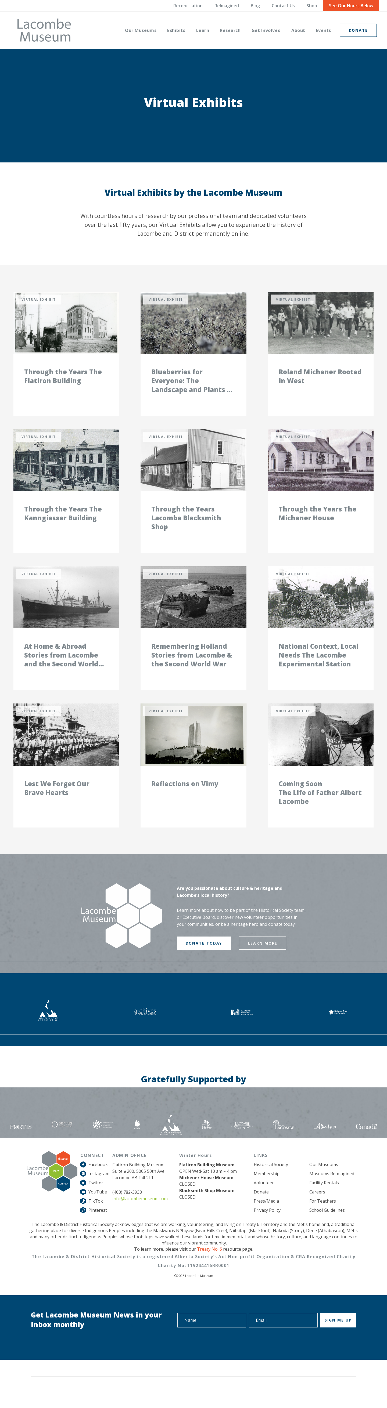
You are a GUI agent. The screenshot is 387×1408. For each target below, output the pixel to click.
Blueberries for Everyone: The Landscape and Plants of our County (192, 384)
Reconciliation (188, 6)
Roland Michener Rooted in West (320, 380)
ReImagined (226, 6)
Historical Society (271, 1179)
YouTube (97, 1206)
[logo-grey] (44, 30)
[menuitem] (141, 30)
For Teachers (322, 1215)
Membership (267, 1188)
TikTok (95, 1215)
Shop (312, 6)
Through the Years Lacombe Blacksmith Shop (186, 525)
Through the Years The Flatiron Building (63, 380)
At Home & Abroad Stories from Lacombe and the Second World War (61, 666)
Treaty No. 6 (209, 1264)
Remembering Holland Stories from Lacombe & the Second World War (191, 666)
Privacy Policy (267, 1225)
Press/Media (266, 1215)
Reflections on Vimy (184, 798)
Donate (261, 1206)
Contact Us (283, 6)
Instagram (98, 1188)
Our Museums (323, 1179)
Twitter (95, 1197)
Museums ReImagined (331, 1188)
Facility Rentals (324, 1197)
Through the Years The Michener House (317, 521)
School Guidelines (327, 1225)
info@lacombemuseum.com (140, 1213)
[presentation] (315, 1357)
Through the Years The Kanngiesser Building (63, 521)
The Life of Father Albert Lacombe (320, 811)
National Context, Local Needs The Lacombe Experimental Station (318, 666)
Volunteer (264, 1197)
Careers (317, 1206)
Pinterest (97, 1225)
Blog (255, 6)
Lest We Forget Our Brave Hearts (56, 802)
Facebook (98, 1179)
